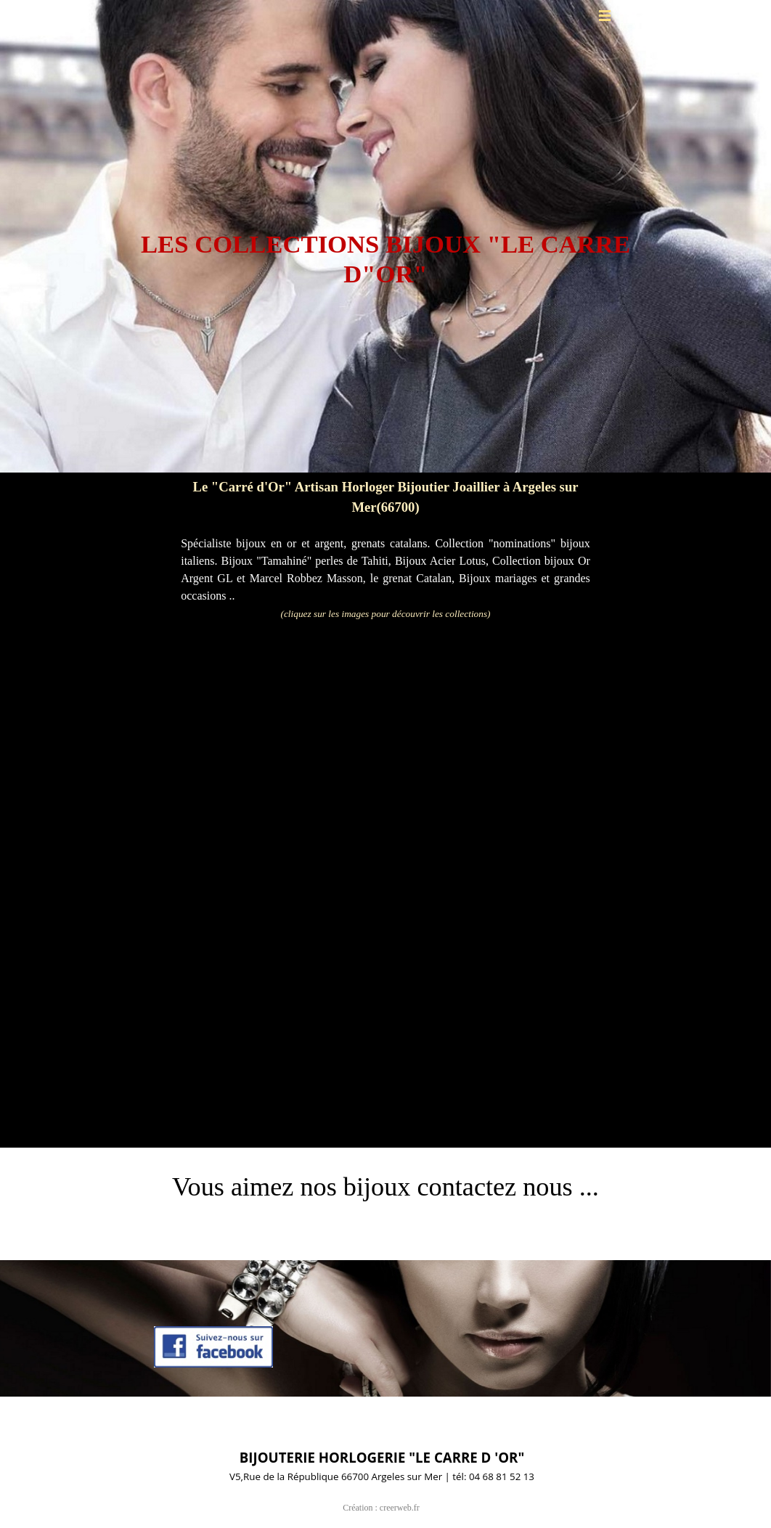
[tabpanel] (385, 242)
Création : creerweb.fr (381, 1508)
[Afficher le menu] (604, 15)
